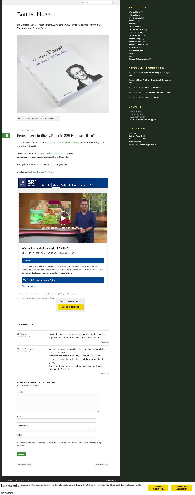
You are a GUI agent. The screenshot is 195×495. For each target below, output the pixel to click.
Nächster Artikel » (102, 465)
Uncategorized (72, 294)
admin (33, 294)
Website (20, 436)
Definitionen (134, 21)
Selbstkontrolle (135, 41)
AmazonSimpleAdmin (147, 145)
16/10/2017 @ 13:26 (23, 337)
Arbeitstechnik (135, 18)
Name (19, 417)
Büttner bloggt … (38, 14)
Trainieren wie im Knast (149, 88)
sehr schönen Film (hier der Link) (64, 143)
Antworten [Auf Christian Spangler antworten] (105, 374)
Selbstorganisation (136, 44)
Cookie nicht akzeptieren (182, 483)
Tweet (52, 298)
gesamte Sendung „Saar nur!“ (50, 154)
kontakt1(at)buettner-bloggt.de (142, 119)
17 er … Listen (134, 12)
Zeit (130, 56)
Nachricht (21, 392)
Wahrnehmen (134, 53)
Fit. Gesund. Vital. (136, 30)
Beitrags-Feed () (137, 136)
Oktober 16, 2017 (26, 130)
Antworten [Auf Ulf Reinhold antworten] (105, 342)
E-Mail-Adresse (23, 426)
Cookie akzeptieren (70, 307)
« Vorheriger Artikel (24, 465)
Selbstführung (134, 39)
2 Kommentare (52, 294)
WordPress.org (135, 142)
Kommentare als (137, 139)
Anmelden (133, 133)
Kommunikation (135, 33)
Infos (28, 118)
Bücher (35, 118)
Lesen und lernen (136, 36)
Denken (132, 24)
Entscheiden (134, 27)
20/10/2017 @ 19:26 (23, 352)
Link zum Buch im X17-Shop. (41, 172)
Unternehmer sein (136, 50)
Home (20, 118)
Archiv (43, 118)
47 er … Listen (134, 15)
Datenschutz (53, 118)
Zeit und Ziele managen (138, 59)
